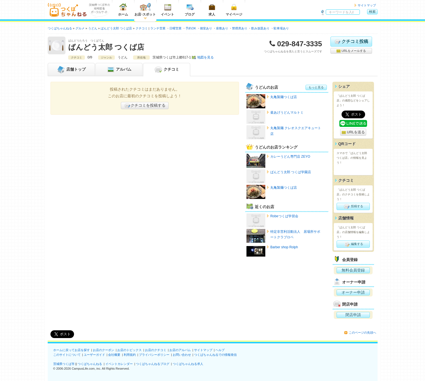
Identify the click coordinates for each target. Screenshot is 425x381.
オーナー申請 (353, 292)
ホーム (123, 9)
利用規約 (130, 354)
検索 (372, 12)
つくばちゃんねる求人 (188, 363)
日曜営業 (175, 28)
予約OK (190, 28)
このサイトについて (67, 354)
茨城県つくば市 (64, 363)
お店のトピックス (129, 350)
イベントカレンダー (119, 363)
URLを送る (353, 132)
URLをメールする (351, 51)
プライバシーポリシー (154, 354)
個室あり (206, 28)
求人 (211, 9)
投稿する (353, 206)
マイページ (234, 9)
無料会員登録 (353, 270)
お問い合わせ (182, 354)
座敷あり (222, 28)
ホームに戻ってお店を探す (71, 350)
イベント (167, 9)
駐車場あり (281, 28)
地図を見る (205, 57)
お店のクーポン (103, 350)
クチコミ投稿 (351, 41)
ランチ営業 (158, 28)
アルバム (119, 69)
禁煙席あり (239, 28)
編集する (353, 244)
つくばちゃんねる (90, 363)
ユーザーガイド (94, 354)
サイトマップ (367, 5)
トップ (71, 69)
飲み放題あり (260, 28)
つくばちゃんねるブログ (152, 363)
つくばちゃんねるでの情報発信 (215, 354)
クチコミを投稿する (145, 105)
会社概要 (114, 354)
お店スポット (145, 9)
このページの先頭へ (362, 332)
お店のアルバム (180, 350)
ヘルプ (220, 350)
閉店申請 (353, 315)
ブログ (189, 9)
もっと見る (316, 87)
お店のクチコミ (155, 350)
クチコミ (166, 69)
